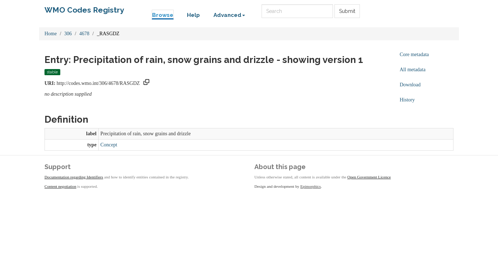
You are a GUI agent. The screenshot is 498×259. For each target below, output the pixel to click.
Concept (108, 144)
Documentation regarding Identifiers (73, 177)
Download (410, 84)
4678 (84, 33)
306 (68, 33)
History (407, 100)
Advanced (229, 15)
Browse (162, 15)
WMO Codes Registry (84, 9)
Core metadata (414, 54)
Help (193, 15)
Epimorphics (310, 186)
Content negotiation (60, 186)
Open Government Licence (369, 177)
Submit (347, 11)
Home (50, 33)
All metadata (413, 69)
